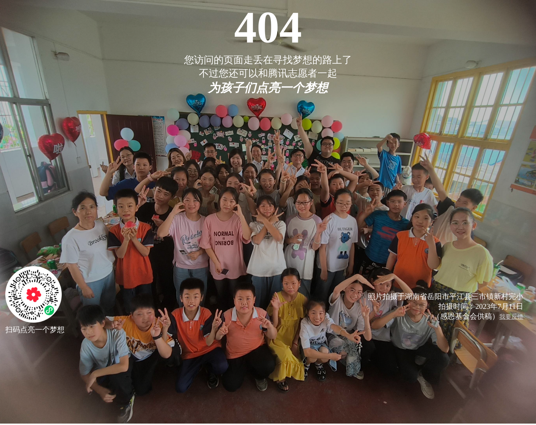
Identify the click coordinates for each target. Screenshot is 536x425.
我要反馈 (511, 316)
